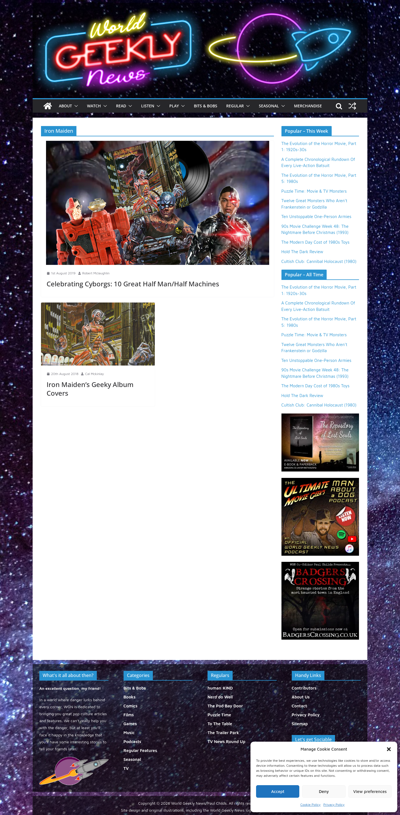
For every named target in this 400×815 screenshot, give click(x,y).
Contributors (304, 688)
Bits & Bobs (205, 105)
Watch (94, 105)
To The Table (220, 723)
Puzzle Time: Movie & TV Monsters (314, 191)
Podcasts (132, 741)
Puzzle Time (219, 714)
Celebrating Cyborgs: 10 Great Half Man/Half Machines (133, 283)
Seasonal (269, 105)
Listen (147, 105)
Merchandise (308, 105)
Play (174, 105)
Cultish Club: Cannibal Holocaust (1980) (318, 261)
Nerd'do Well (220, 697)
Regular (235, 105)
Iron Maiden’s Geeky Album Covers (90, 389)
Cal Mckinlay (94, 374)
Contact (299, 705)
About (65, 105)
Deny (324, 791)
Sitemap (300, 723)
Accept (278, 791)
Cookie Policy (310, 804)
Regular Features (140, 750)
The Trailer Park (223, 732)
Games (130, 723)
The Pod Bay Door (225, 705)
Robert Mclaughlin (96, 273)
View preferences (370, 791)
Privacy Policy (333, 804)
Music (129, 732)
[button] (389, 749)
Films (129, 714)
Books (130, 697)
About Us (301, 697)
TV (126, 768)
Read (121, 105)
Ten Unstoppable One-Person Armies (316, 216)
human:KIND (220, 688)
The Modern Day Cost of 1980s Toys (315, 242)
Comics (131, 705)
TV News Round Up (226, 741)
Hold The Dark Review (302, 251)
